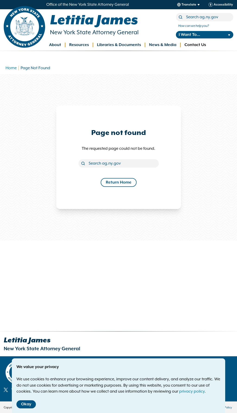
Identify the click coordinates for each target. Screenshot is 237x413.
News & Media (162, 45)
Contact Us (195, 45)
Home (11, 68)
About (55, 45)
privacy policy (192, 391)
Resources (79, 45)
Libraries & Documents (119, 45)
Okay (26, 404)
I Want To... (189, 34)
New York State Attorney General (94, 32)
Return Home (118, 182)
